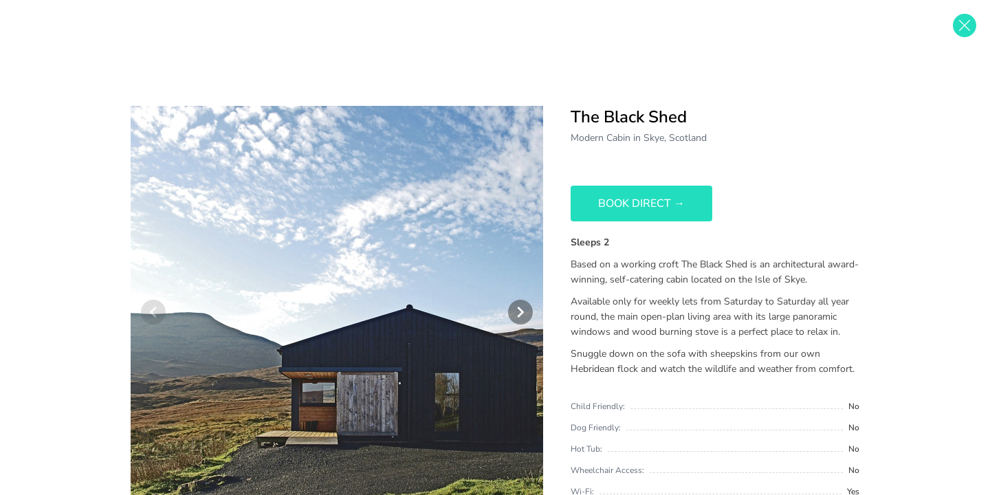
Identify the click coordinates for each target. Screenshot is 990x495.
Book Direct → (641, 203)
